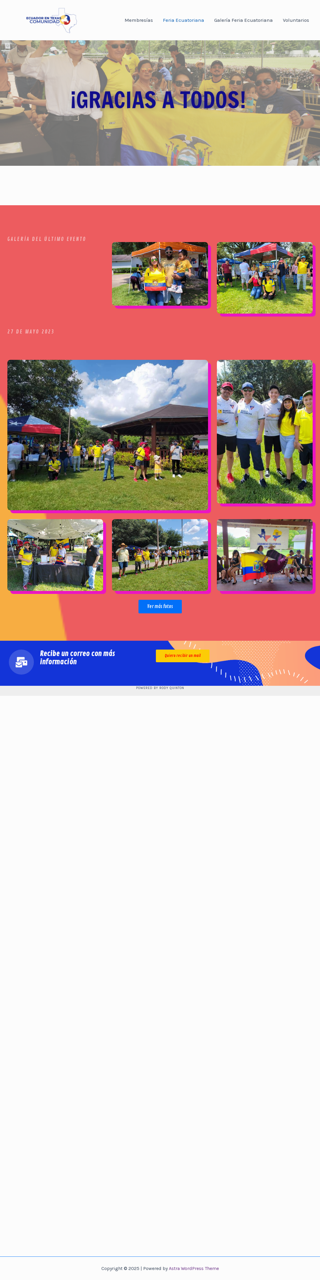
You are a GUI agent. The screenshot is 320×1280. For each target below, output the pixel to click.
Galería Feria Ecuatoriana (243, 20)
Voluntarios (296, 20)
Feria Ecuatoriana (183, 20)
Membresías (139, 20)
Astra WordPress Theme (194, 1268)
